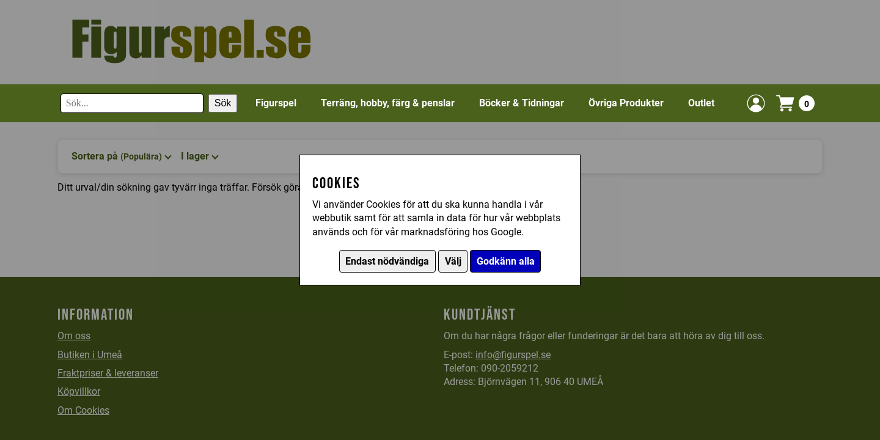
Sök (223, 103)
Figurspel (275, 103)
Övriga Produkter (626, 103)
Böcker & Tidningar (521, 103)
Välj (453, 261)
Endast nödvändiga (387, 261)
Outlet (701, 103)
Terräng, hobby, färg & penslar (388, 103)
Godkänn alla (506, 261)
